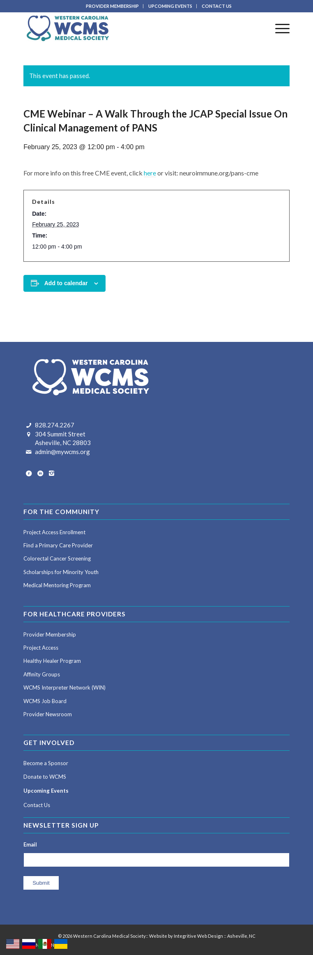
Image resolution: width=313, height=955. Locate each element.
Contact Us (36, 805)
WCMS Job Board (45, 701)
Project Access (40, 647)
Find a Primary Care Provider (58, 545)
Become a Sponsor (45, 763)
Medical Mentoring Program (57, 585)
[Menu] (278, 28)
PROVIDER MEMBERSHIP (112, 6)
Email (30, 844)
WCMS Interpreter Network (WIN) (64, 687)
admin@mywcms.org (62, 451)
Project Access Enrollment (54, 532)
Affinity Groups (41, 674)
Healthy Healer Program (52, 660)
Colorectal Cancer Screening (57, 558)
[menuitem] (112, 6)
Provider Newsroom (47, 714)
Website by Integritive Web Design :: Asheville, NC (202, 936)
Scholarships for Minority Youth (61, 572)
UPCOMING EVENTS (170, 6)
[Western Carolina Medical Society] (129, 28)
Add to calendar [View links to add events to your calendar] (66, 283)
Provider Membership (49, 634)
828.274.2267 (54, 425)
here (150, 173)
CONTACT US (217, 6)
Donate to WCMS (44, 776)
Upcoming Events (46, 790)
